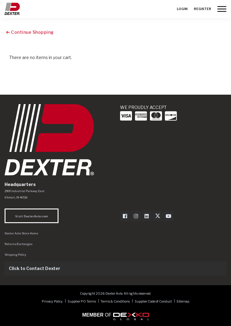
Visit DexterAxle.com (31, 216)
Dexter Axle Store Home (21, 233)
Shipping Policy (15, 254)
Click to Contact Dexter (34, 268)
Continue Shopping (30, 32)
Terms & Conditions (115, 301)
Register (202, 9)
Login (182, 9)
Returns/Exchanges (19, 244)
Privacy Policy (52, 301)
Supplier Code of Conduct (153, 301)
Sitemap (182, 301)
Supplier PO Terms (82, 301)
